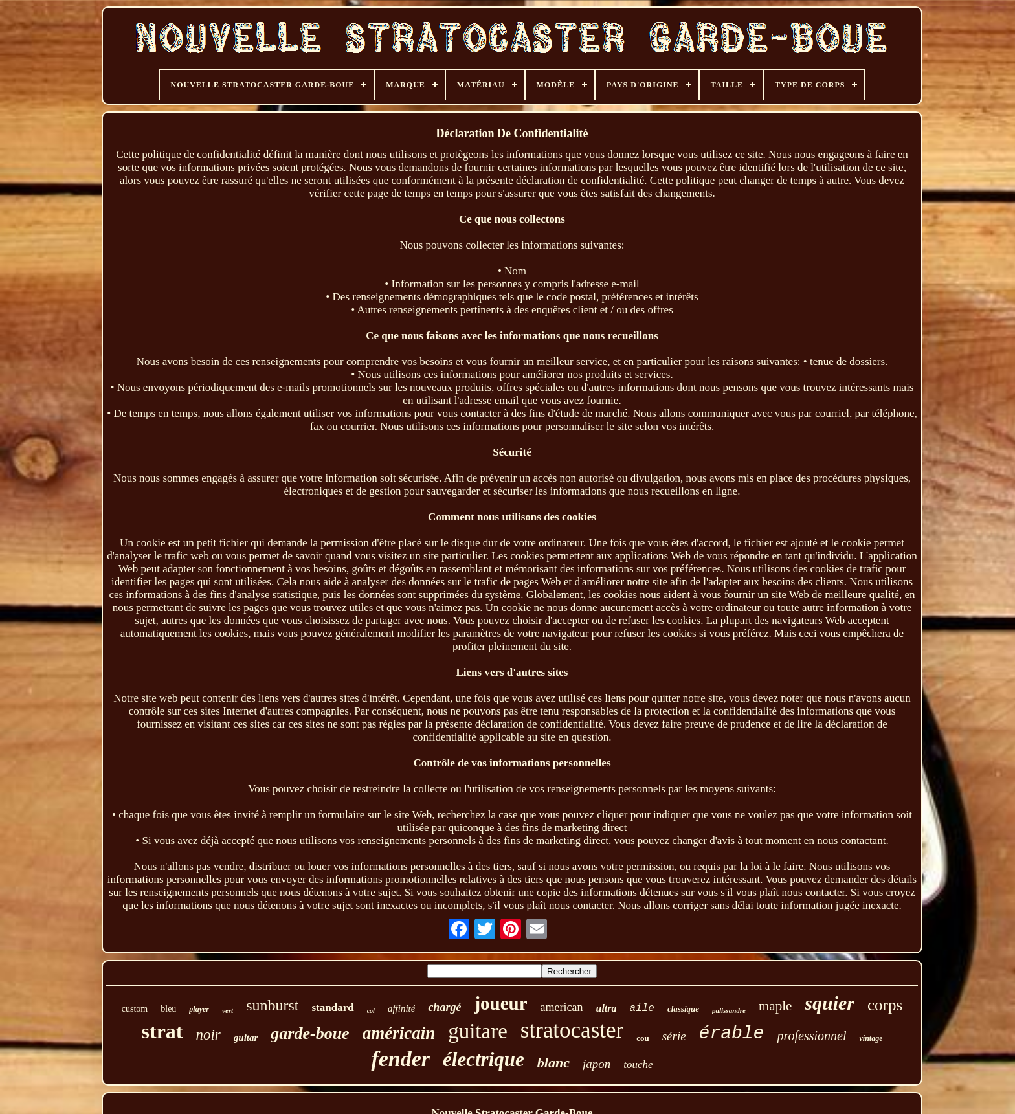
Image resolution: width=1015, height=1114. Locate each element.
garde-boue (310, 1033)
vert (227, 1010)
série (674, 1036)
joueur (500, 1003)
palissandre (729, 1010)
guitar (246, 1037)
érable (731, 1033)
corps (884, 1005)
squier (829, 1003)
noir (207, 1035)
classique (683, 1009)
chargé (444, 1007)
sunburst (272, 1005)
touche (637, 1064)
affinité (402, 1008)
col (371, 1010)
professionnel (811, 1036)
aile (642, 1008)
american (562, 1007)
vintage (870, 1038)
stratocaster (571, 1030)
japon (596, 1064)
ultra (606, 1008)
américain (399, 1033)
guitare (478, 1031)
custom (135, 1009)
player (199, 1009)
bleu (168, 1009)
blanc (553, 1062)
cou (642, 1038)
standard (332, 1007)
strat (162, 1031)
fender (400, 1059)
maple (775, 1006)
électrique (483, 1059)
